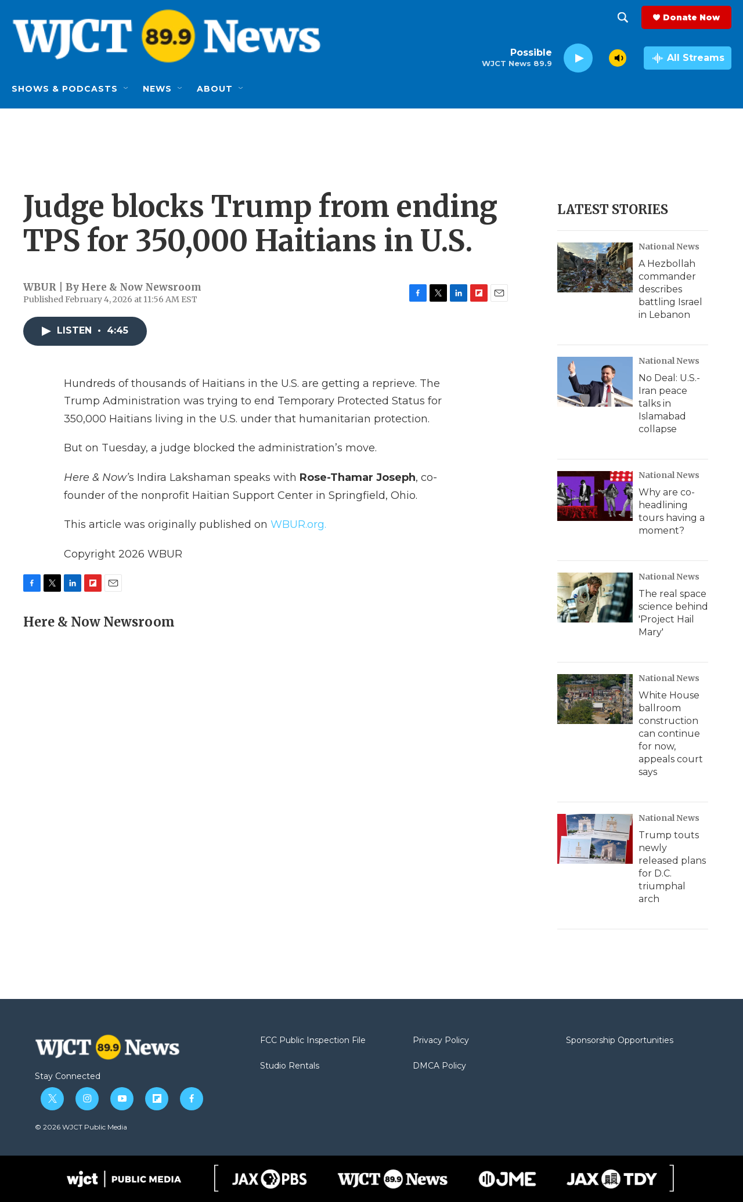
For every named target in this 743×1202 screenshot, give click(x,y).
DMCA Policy (439, 1066)
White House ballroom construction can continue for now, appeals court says (671, 733)
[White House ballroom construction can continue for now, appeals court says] (595, 699)
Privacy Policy (441, 1040)
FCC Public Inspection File (313, 1040)
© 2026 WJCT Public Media (81, 1127)
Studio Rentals (289, 1066)
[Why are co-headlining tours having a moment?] (595, 496)
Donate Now (691, 17)
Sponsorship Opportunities (619, 1040)
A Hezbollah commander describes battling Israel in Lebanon (670, 289)
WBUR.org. (298, 524)
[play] (578, 58)
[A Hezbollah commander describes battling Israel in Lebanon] (595, 267)
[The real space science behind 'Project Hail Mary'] (595, 597)
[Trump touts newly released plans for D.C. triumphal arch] (595, 839)
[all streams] (687, 58)
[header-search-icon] (623, 17)
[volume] (617, 58)
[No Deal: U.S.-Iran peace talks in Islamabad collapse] (595, 382)
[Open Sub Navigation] (126, 88)
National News (669, 246)
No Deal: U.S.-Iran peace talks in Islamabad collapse (669, 403)
